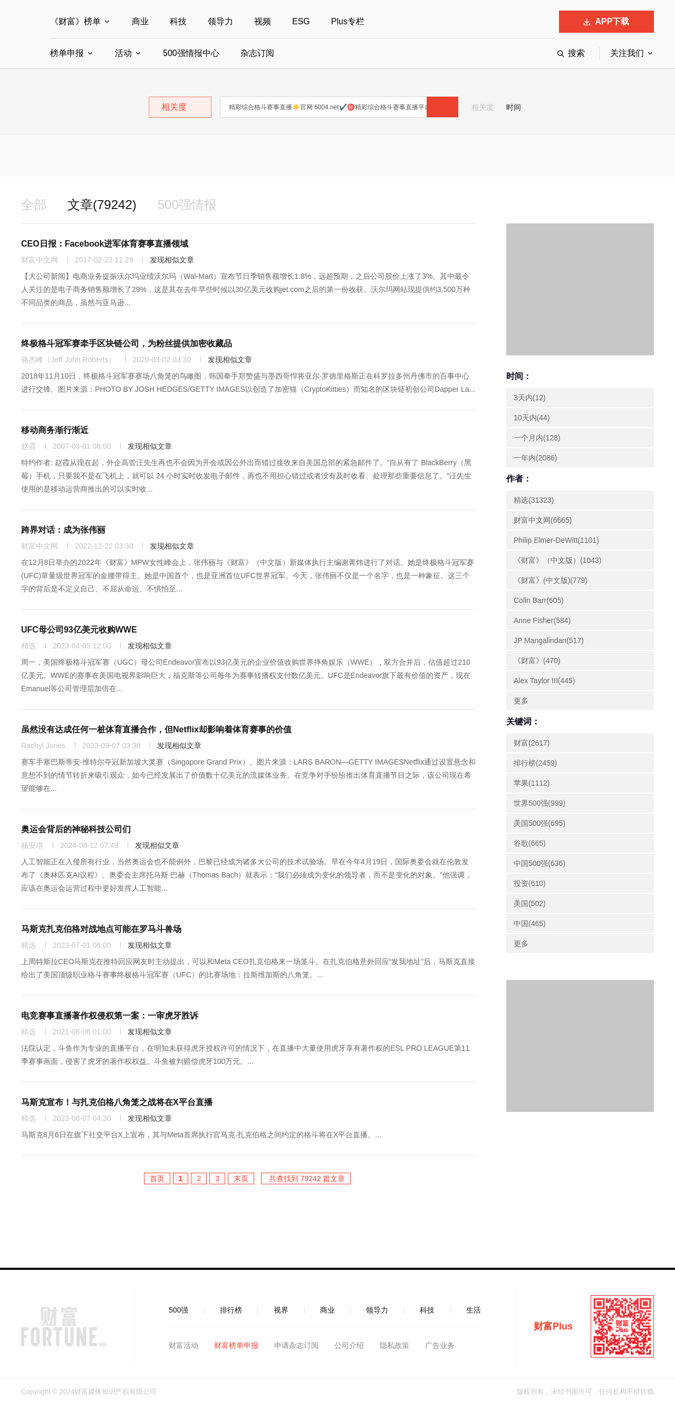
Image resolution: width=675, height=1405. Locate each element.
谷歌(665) (530, 843)
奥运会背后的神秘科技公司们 (76, 829)
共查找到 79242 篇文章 (306, 1178)
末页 (241, 1178)
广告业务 (440, 1345)
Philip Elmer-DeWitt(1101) (556, 540)
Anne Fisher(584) (542, 620)
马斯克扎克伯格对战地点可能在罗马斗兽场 (101, 929)
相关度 (482, 107)
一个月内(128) (537, 437)
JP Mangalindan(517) (549, 640)
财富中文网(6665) (543, 520)
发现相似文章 (172, 260)
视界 (281, 1310)
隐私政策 (394, 1345)
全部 (33, 204)
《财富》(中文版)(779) (550, 580)
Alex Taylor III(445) (544, 680)
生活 (473, 1310)
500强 (178, 1310)
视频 (262, 21)
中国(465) (530, 923)
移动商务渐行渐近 (55, 430)
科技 (178, 21)
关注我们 (627, 53)
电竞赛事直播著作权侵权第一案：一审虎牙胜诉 (109, 1015)
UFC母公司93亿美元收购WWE (79, 629)
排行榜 (231, 1310)
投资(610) (530, 883)
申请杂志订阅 (296, 1345)
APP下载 (607, 21)
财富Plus (553, 1326)
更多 (521, 700)
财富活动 (183, 1345)
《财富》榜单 (75, 21)
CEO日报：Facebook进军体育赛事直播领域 (104, 243)
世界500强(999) (539, 803)
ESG (301, 21)
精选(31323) (534, 500)
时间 (513, 107)
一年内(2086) (535, 458)
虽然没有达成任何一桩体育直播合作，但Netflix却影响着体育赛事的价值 (156, 729)
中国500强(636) (539, 863)
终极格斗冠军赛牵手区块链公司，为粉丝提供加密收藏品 (126, 343)
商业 (140, 21)
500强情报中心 (191, 53)
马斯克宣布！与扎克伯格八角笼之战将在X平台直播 (117, 1102)
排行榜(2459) (535, 763)
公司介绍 (349, 1345)
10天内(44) (531, 417)
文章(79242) (102, 204)
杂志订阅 (257, 53)
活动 (123, 53)
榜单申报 (67, 53)
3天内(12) (530, 397)
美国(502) (530, 903)
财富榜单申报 (236, 1345)
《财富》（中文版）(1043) (557, 560)
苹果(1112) (531, 783)
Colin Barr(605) (539, 600)
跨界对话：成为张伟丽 (63, 529)
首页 (157, 1178)
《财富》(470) (537, 660)
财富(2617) (531, 743)
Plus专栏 (347, 21)
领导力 (220, 21)
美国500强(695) (539, 823)
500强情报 (187, 204)
